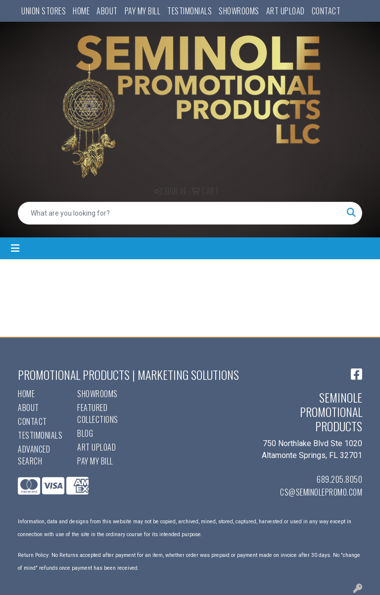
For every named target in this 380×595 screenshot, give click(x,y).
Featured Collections (97, 413)
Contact (326, 11)
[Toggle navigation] (15, 248)
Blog (85, 433)
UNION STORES (43, 11)
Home (81, 11)
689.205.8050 (339, 479)
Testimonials (189, 11)
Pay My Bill (143, 11)
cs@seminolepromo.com (321, 492)
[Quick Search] (179, 213)
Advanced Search (34, 455)
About (107, 11)
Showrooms (239, 11)
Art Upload (285, 11)
